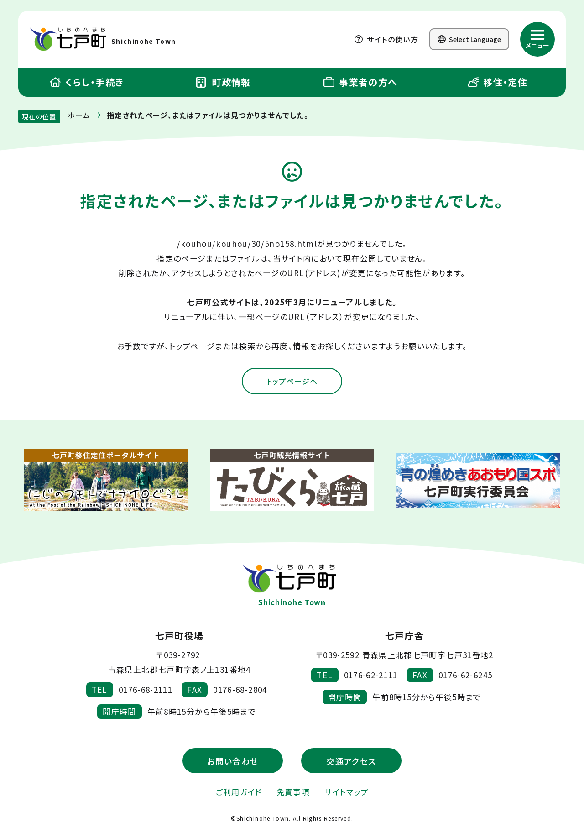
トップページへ (292, 382)
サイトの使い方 (386, 39)
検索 (247, 345)
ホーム (79, 115)
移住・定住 (497, 82)
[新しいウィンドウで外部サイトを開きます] (106, 481)
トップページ (192, 345)
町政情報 (223, 82)
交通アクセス (351, 761)
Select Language (469, 39)
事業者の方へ (360, 82)
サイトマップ (346, 792)
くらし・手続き (87, 82)
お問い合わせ (232, 761)
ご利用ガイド (239, 792)
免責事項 (293, 792)
